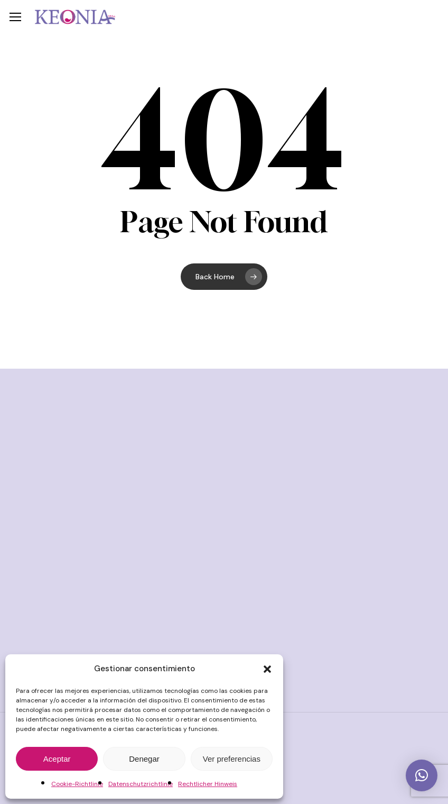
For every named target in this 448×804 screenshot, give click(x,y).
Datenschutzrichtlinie (140, 784)
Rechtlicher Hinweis (207, 784)
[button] (267, 669)
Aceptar (57, 758)
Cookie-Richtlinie (77, 784)
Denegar (144, 758)
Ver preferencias (231, 758)
